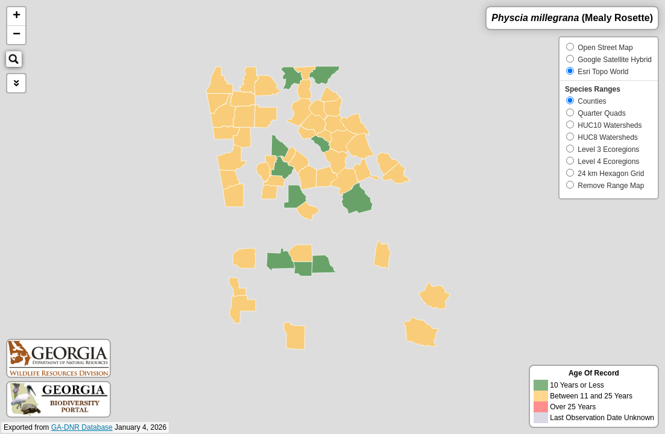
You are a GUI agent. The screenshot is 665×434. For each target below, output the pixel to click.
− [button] (16, 35)
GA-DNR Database (82, 427)
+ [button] (16, 16)
